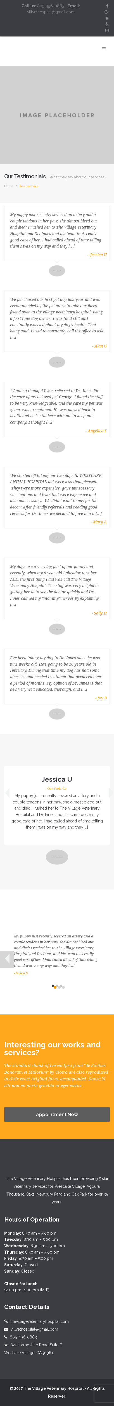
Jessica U (57, 779)
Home (8, 186)
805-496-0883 (23, 1337)
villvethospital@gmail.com (34, 1329)
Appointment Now (57, 1114)
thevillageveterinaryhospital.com (39, 1321)
